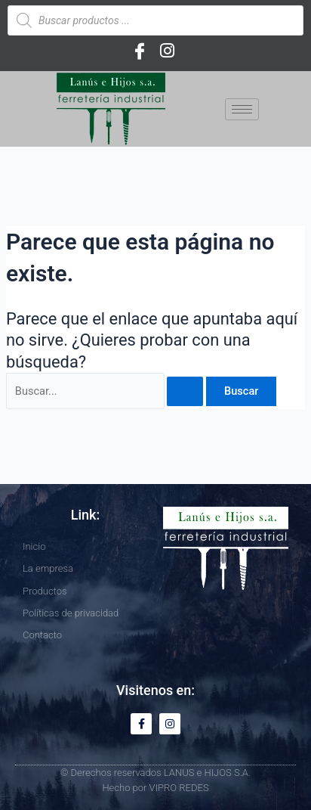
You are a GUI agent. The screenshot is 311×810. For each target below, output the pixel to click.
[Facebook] (139, 50)
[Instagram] (167, 50)
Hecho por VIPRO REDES (155, 787)
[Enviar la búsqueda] (185, 391)
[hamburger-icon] (242, 109)
